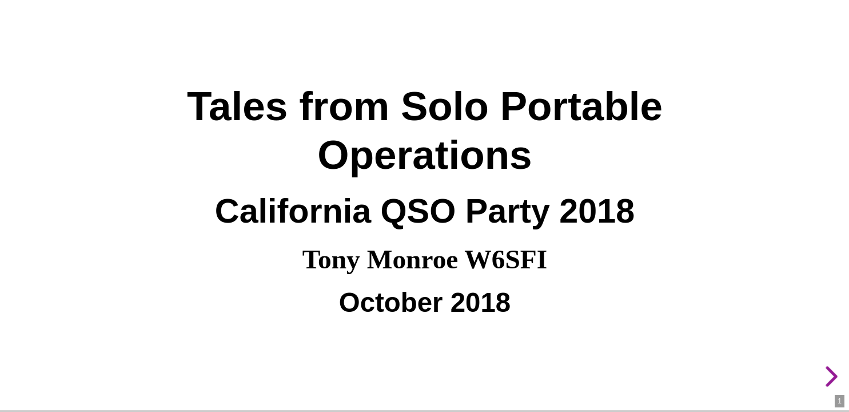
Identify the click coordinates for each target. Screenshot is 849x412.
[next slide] (829, 376)
